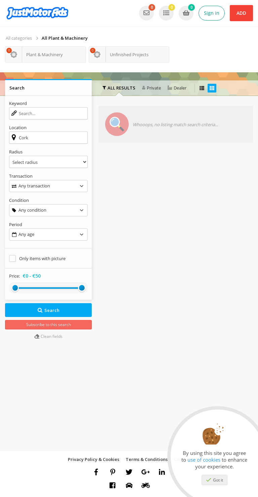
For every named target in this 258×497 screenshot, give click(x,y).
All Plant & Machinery (65, 38)
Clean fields (48, 336)
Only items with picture (42, 258)
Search (48, 310)
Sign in (211, 13)
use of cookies (203, 459)
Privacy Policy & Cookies (93, 459)
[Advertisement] (175, 198)
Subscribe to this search (48, 324)
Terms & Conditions (147, 459)
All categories (19, 38)
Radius (16, 152)
